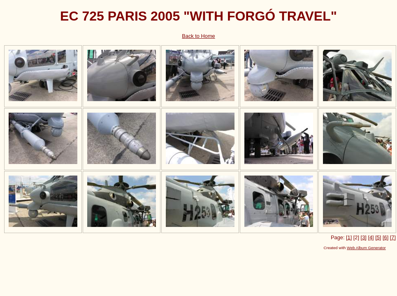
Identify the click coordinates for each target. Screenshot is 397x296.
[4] (371, 237)
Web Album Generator (366, 247)
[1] (349, 237)
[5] (378, 237)
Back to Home (198, 36)
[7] (393, 237)
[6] (385, 237)
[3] (364, 237)
